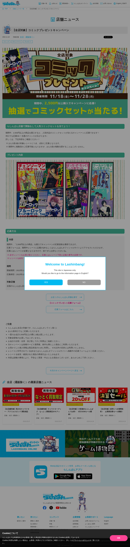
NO (84, 282)
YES (46, 282)
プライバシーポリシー (81, 540)
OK (118, 538)
